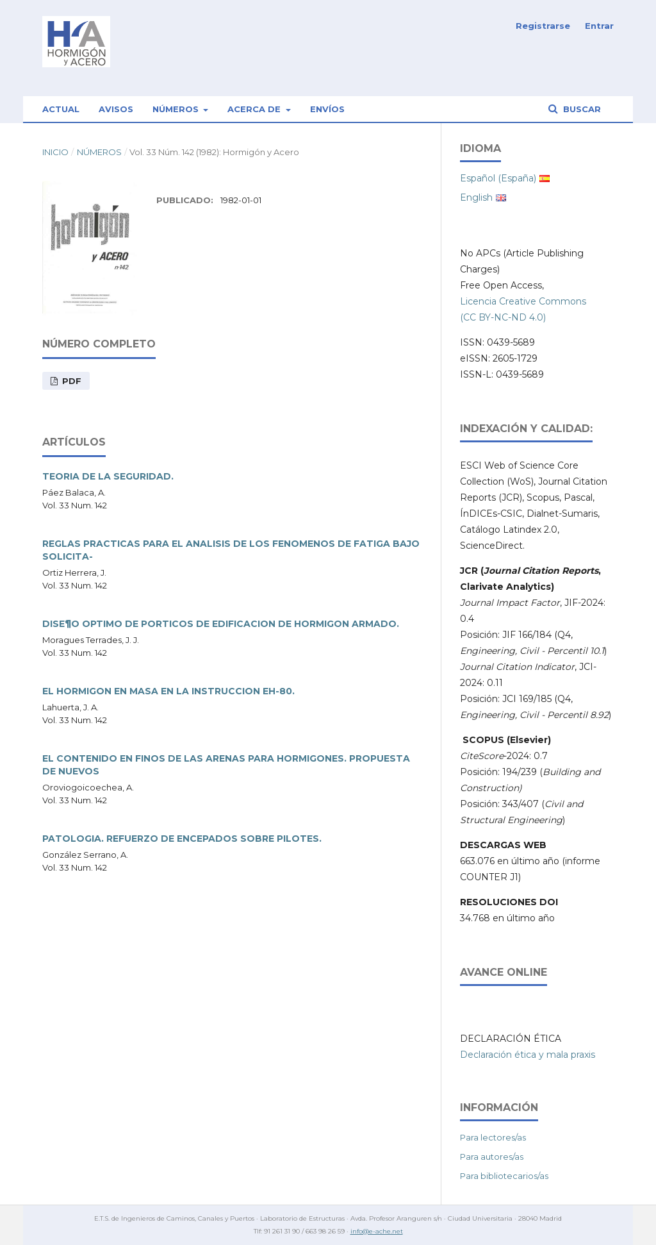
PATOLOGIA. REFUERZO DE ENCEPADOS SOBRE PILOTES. (182, 838)
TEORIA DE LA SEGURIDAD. (108, 476)
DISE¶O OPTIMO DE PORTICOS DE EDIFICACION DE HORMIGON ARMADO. (220, 624)
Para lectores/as (493, 1137)
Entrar (599, 26)
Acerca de (255, 109)
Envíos (327, 109)
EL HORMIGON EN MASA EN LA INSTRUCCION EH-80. (168, 691)
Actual (60, 109)
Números (176, 109)
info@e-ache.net (376, 1231)
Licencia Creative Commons (523, 301)
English (476, 197)
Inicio (55, 152)
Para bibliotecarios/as (504, 1176)
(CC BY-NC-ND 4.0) (503, 317)
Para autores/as (491, 1156)
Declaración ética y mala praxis (527, 1054)
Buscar (581, 109)
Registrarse (543, 26)
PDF (70, 381)
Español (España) (498, 178)
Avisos (116, 109)
